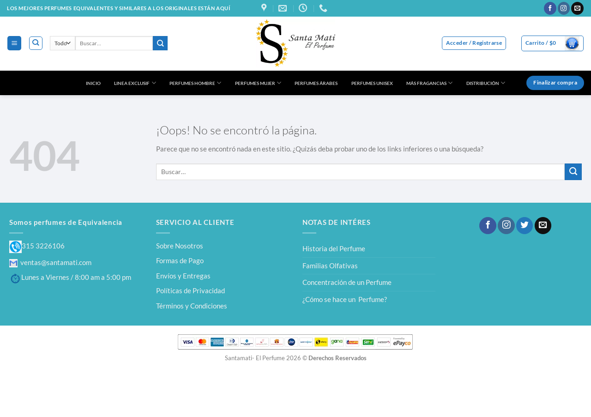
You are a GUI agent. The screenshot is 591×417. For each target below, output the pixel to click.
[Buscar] (35, 43)
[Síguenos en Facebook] (550, 8)
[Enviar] (160, 43)
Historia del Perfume (333, 248)
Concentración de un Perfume (347, 282)
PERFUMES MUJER (258, 83)
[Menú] (14, 43)
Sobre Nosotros (179, 246)
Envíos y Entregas (183, 276)
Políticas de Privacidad (190, 290)
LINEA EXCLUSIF (135, 83)
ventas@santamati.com (50, 262)
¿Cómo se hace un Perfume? (344, 299)
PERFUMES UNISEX (372, 83)
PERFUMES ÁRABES (316, 83)
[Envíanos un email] (577, 8)
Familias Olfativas (330, 265)
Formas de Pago (180, 260)
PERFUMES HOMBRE (195, 83)
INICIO (93, 83)
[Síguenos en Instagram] (564, 8)
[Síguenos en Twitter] (524, 225)
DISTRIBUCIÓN (485, 83)
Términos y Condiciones (191, 306)
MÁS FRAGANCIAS (429, 83)
